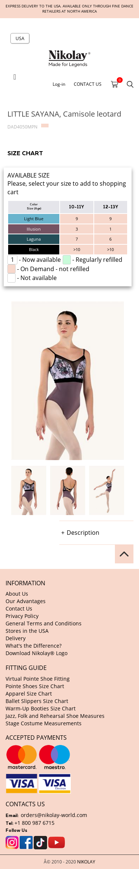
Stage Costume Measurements (44, 723)
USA (20, 38)
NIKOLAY (86, 862)
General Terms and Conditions (44, 623)
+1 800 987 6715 (34, 822)
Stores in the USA (27, 630)
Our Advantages (26, 601)
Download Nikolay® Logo (36, 653)
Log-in (59, 84)
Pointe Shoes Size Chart (35, 686)
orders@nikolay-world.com (54, 814)
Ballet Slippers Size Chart (37, 700)
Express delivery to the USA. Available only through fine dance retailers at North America (69, 9)
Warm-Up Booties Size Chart (41, 708)
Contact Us (19, 608)
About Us (17, 593)
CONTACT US (88, 84)
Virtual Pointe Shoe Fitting (38, 678)
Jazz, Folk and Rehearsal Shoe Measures (55, 715)
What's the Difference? (34, 645)
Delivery (16, 638)
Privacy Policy (22, 615)
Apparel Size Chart (29, 693)
